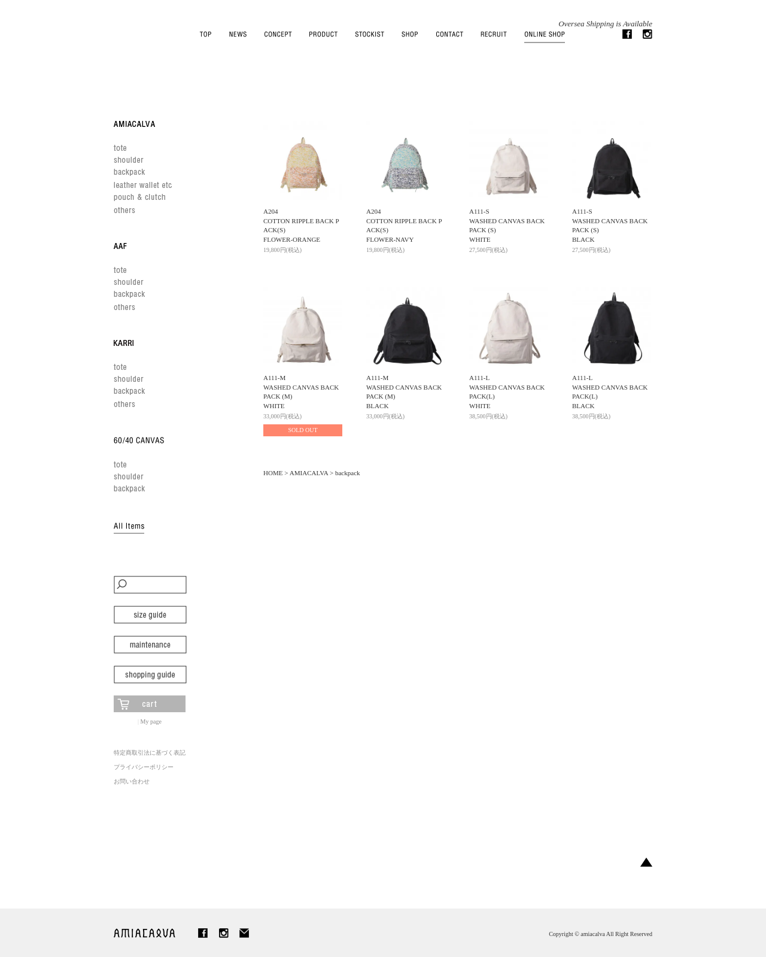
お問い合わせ (132, 781)
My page (151, 721)
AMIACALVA (309, 472)
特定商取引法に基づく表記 (150, 752)
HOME (273, 472)
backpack (347, 472)
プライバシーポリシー (144, 767)
